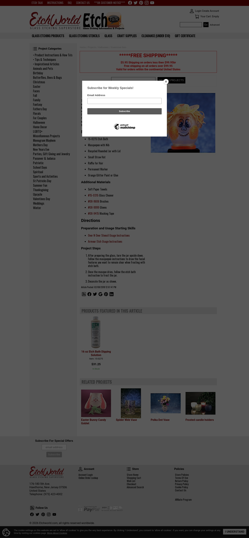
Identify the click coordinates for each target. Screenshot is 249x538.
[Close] (166, 81)
